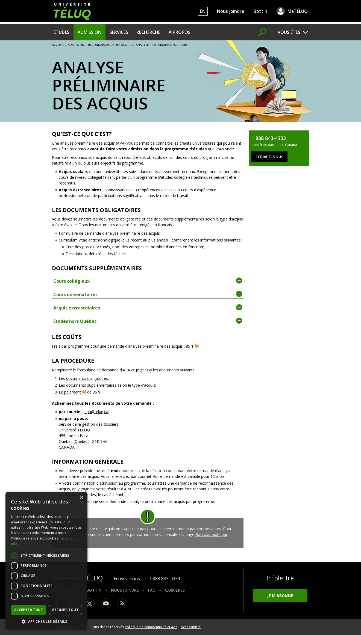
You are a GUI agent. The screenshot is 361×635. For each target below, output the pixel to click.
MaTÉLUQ (297, 11)
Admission (89, 32)
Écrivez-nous (127, 579)
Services (119, 32)
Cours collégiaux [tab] (147, 281)
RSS (122, 603)
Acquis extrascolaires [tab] (147, 307)
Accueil (58, 45)
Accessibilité (191, 627)
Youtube (106, 603)
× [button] (81, 498)
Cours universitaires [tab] (147, 294)
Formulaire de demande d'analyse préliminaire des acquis (109, 233)
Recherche (148, 32)
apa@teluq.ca (96, 411)
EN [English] (203, 11)
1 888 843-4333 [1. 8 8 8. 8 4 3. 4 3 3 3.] (164, 579)
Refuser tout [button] (65, 609)
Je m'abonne (280, 595)
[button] (46, 621)
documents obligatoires (87, 378)
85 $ (189, 346)
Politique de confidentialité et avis (151, 627)
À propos (179, 32)
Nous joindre (230, 11)
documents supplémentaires (91, 385)
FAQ (151, 590)
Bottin (260, 11)
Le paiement (70, 392)
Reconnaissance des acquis (110, 45)
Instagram (90, 603)
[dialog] (46, 561)
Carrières (175, 590)
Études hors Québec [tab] (147, 321)
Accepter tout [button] (28, 609)
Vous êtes (289, 32)
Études (61, 32)
